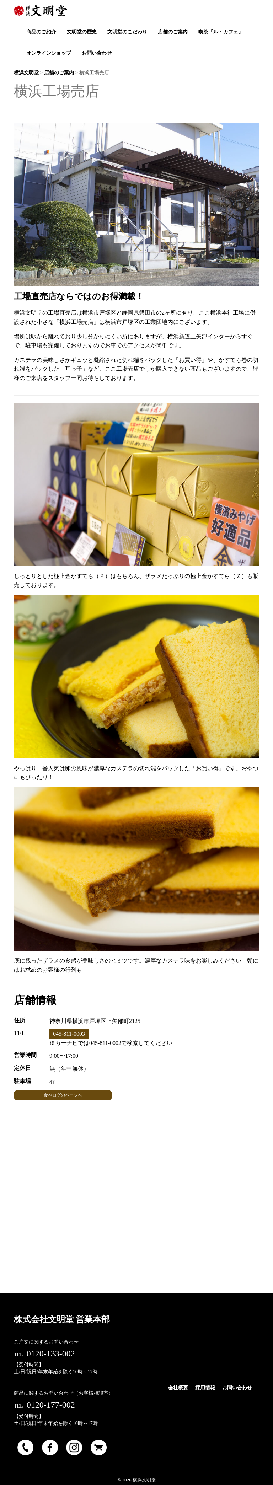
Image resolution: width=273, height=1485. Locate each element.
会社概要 (178, 1387)
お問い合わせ (237, 1387)
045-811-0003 (69, 1034)
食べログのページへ (63, 1095)
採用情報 (205, 1387)
